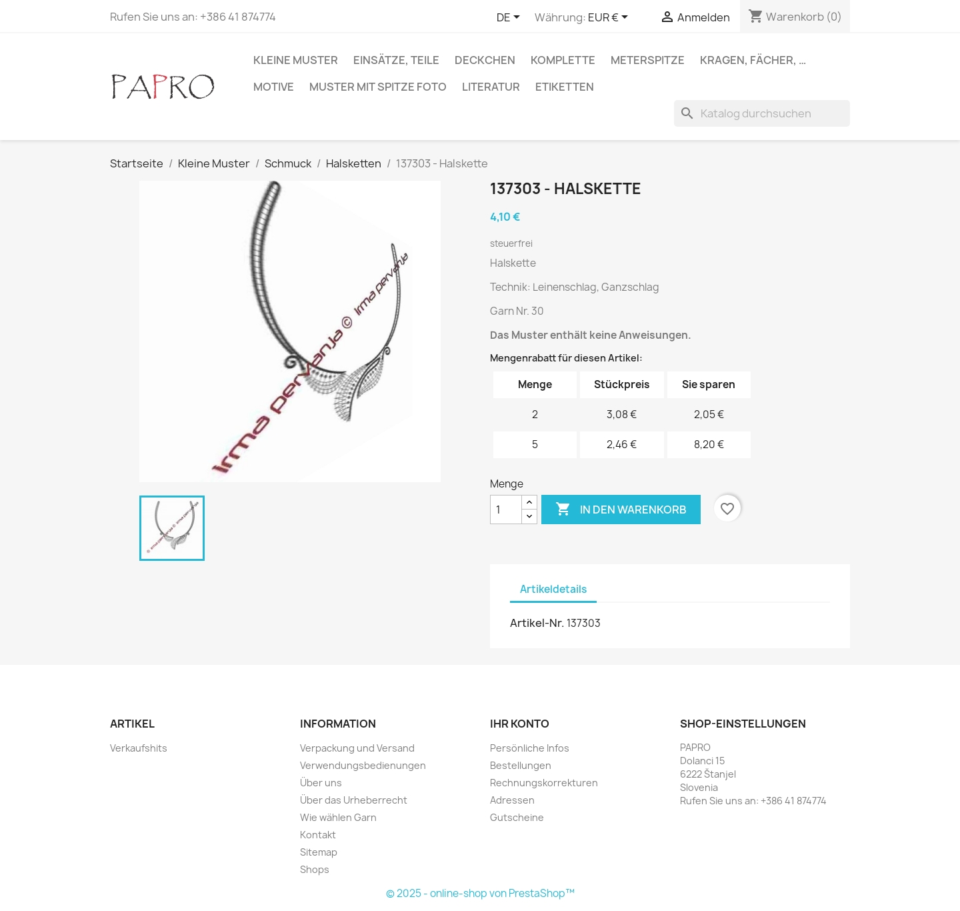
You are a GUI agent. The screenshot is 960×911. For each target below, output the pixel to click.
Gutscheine (517, 817)
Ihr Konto (519, 723)
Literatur (491, 86)
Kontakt (318, 834)
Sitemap (318, 852)
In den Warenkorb (621, 509)
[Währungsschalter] (610, 18)
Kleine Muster (295, 60)
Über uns (321, 782)
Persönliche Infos (529, 748)
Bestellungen (520, 765)
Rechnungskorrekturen (544, 782)
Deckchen (485, 60)
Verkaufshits (138, 748)
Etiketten (564, 86)
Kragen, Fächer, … (753, 60)
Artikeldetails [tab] (553, 589)
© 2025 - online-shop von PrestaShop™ (480, 893)
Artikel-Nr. (537, 623)
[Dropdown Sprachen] (511, 18)
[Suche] (762, 113)
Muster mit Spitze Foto (378, 86)
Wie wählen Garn (338, 817)
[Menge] (506, 509)
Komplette (563, 60)
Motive (273, 86)
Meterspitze (648, 60)
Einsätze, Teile (396, 60)
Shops (314, 869)
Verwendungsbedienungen (363, 765)
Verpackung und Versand (357, 748)
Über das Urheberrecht (353, 800)
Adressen (512, 800)
